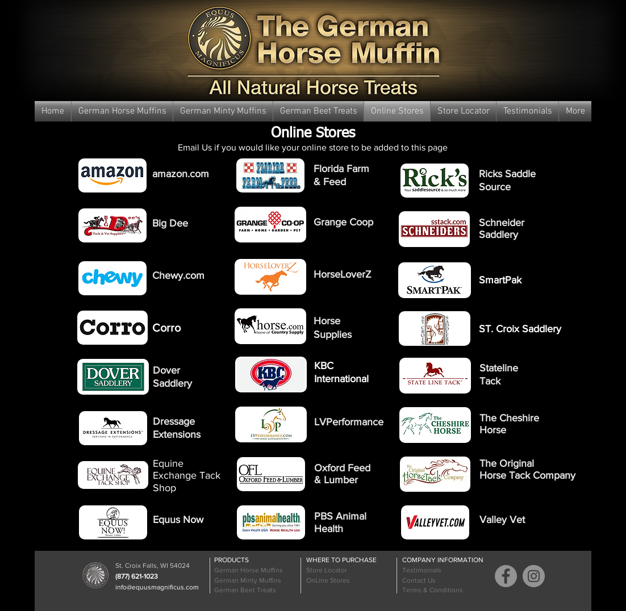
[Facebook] (506, 576)
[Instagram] (534, 576)
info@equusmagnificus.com (157, 587)
